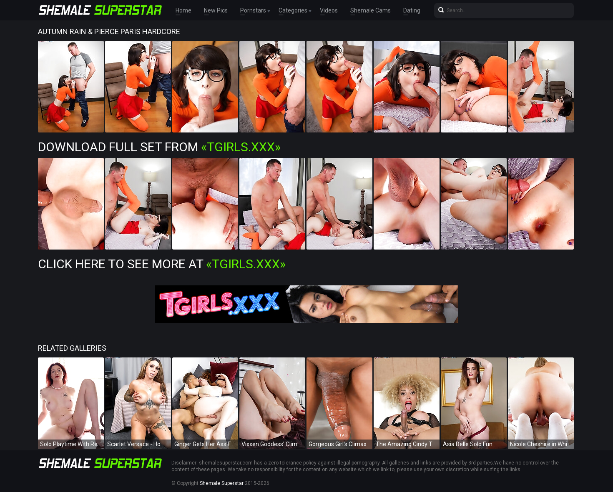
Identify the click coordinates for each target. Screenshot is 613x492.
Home (183, 10)
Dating (411, 10)
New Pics (216, 10)
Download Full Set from (159, 147)
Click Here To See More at (162, 264)
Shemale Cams (370, 10)
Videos (329, 10)
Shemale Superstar (222, 483)
